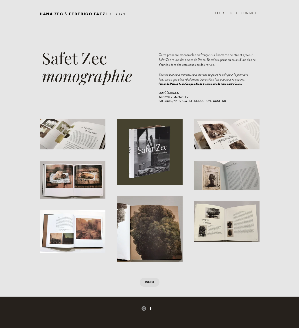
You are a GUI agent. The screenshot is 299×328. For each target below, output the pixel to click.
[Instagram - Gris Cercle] (144, 308)
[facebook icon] (150, 308)
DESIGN (117, 14)
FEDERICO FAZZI (88, 14)
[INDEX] (149, 282)
